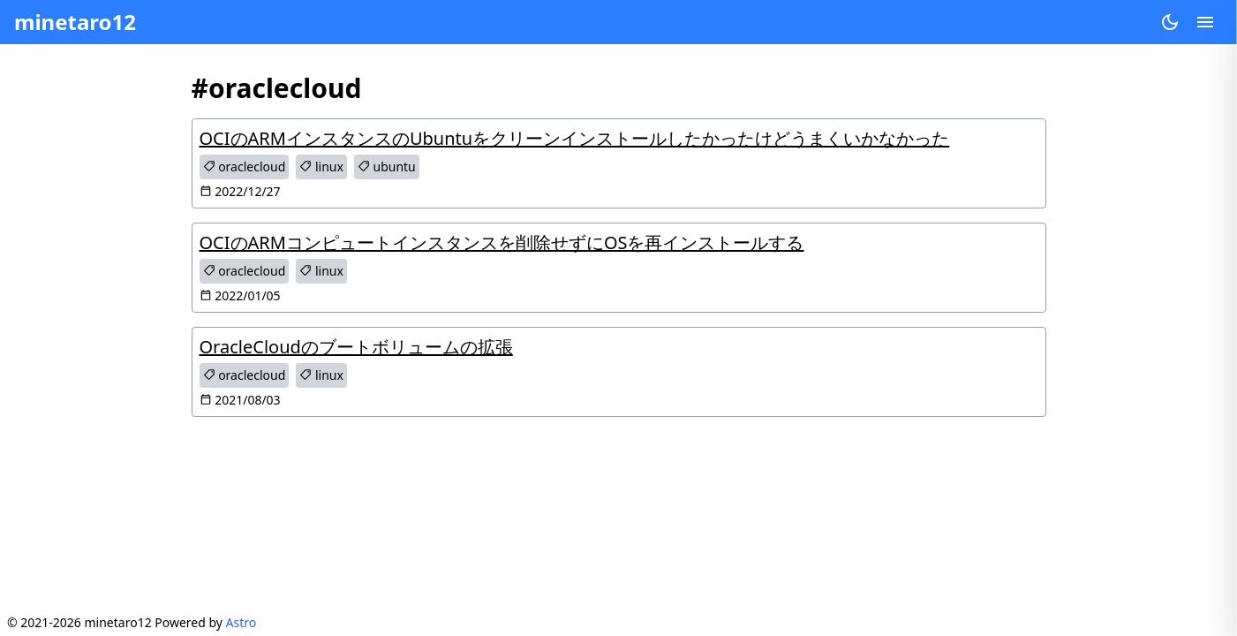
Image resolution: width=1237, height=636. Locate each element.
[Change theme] (1170, 22)
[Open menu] (1205, 22)
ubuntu (387, 166)
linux (321, 166)
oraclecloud (244, 166)
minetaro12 (75, 21)
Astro (241, 622)
